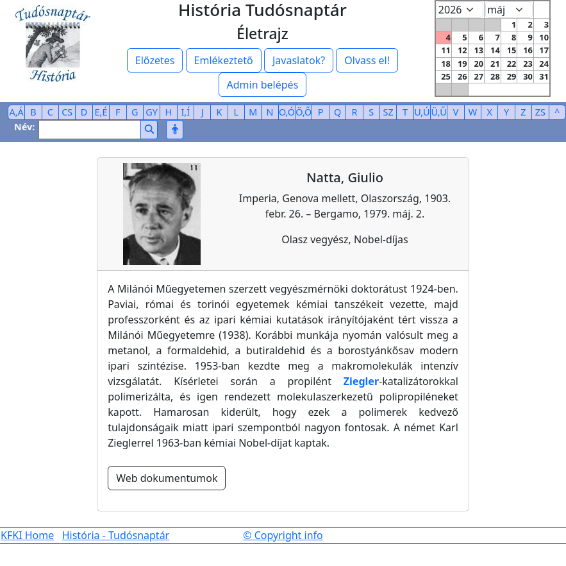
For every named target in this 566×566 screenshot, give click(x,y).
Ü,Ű (439, 112)
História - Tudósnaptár (116, 535)
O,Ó (287, 112)
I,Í (185, 112)
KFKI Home (27, 535)
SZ (388, 112)
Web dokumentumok (166, 478)
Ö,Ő (303, 112)
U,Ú (421, 112)
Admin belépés (263, 85)
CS (67, 112)
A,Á (17, 112)
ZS (540, 112)
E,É (101, 112)
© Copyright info (283, 535)
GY (152, 112)
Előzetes (155, 60)
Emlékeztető (223, 60)
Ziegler (361, 381)
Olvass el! (367, 60)
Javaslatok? (298, 60)
